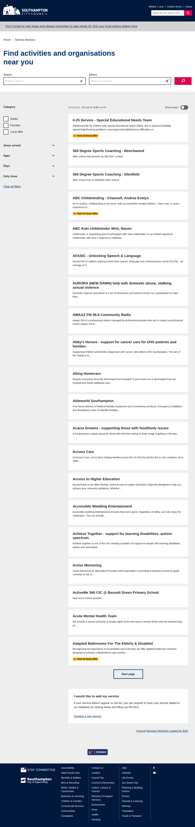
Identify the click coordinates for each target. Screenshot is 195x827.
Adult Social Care (70, 772)
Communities (68, 811)
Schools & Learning (132, 801)
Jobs (124, 768)
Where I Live (156, 6)
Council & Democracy (103, 782)
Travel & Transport (131, 816)
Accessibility (67, 768)
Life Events (127, 777)
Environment (98, 804)
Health (94, 814)
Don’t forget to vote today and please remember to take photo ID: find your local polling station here (71, 26)
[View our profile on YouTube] (163, 773)
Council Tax (97, 777)
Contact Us (97, 768)
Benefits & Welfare (71, 777)
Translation (127, 811)
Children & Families (71, 801)
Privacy (126, 796)
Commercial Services (72, 806)
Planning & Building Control (132, 789)
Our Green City (130, 782)
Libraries (126, 772)
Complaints (67, 816)
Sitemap (126, 806)
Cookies (95, 772)
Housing (95, 819)
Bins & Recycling (70, 782)
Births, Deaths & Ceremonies (69, 789)
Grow (94, 809)
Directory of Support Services (102, 798)
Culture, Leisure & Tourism (101, 789)
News (189, 6)
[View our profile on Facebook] (163, 768)
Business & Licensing (72, 796)
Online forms (174, 6)
